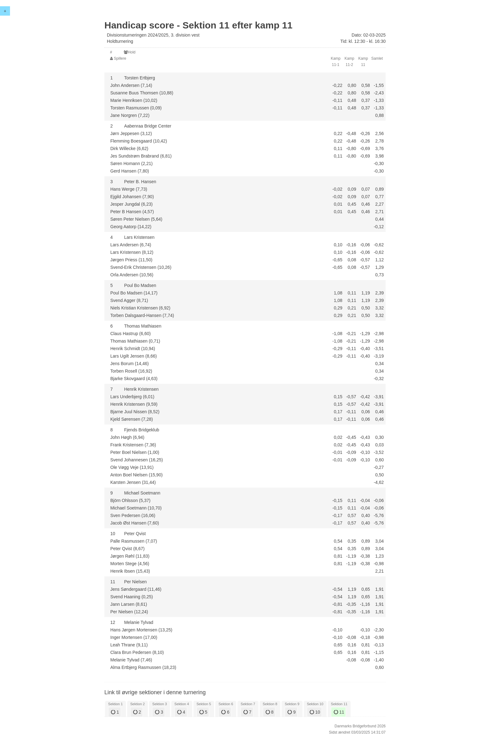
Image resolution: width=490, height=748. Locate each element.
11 (339, 712)
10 (315, 712)
